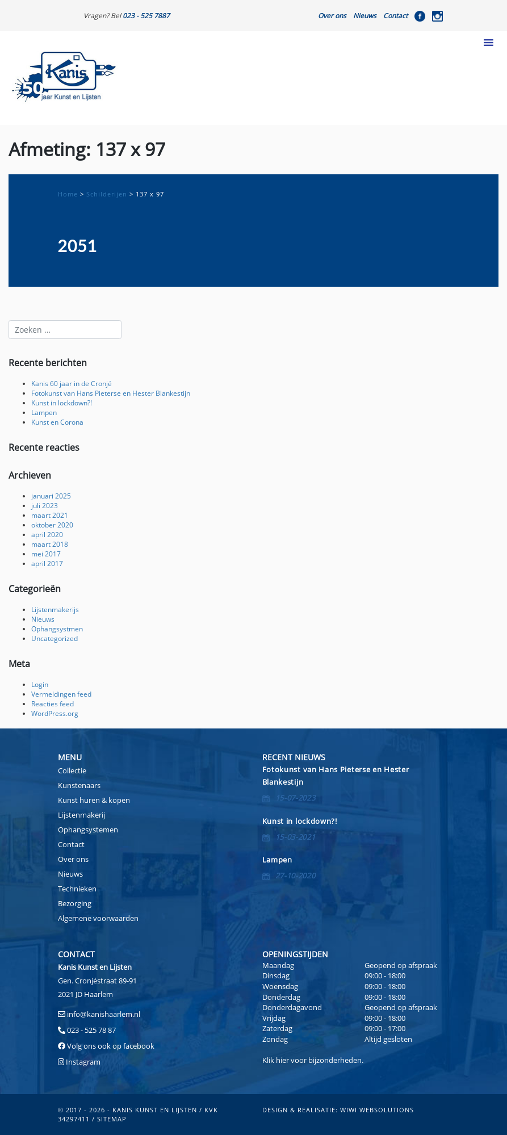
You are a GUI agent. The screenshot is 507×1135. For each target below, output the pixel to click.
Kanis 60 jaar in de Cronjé (71, 383)
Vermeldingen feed (61, 693)
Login (39, 684)
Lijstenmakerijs (55, 609)
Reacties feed (52, 703)
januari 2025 (51, 495)
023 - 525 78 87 (91, 1030)
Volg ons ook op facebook (109, 1046)
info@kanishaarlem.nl (103, 1014)
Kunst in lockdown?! (61, 402)
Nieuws (364, 15)
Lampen (44, 412)
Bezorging (74, 903)
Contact (395, 15)
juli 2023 (44, 505)
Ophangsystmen (57, 628)
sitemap (112, 1119)
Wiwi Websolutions (377, 1109)
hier (282, 1060)
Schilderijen (106, 194)
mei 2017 (46, 553)
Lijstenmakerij (81, 815)
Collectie (72, 770)
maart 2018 (49, 543)
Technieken (77, 888)
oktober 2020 (52, 524)
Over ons (332, 15)
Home (68, 194)
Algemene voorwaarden (98, 918)
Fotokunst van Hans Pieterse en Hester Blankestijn (110, 392)
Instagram (83, 1062)
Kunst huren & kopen (94, 800)
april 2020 (47, 534)
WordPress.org (54, 713)
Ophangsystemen (88, 829)
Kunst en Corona (57, 421)
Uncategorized (54, 638)
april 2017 (47, 563)
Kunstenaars (79, 785)
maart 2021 (49, 515)
